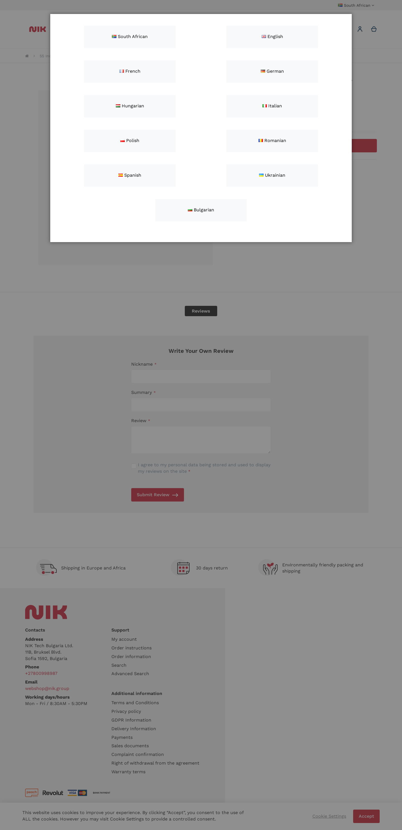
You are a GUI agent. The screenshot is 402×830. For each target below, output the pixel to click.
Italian (272, 105)
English (272, 36)
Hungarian (130, 105)
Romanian (272, 140)
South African (130, 36)
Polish (129, 140)
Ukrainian (272, 175)
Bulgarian (201, 209)
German (272, 71)
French (129, 71)
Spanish (129, 175)
